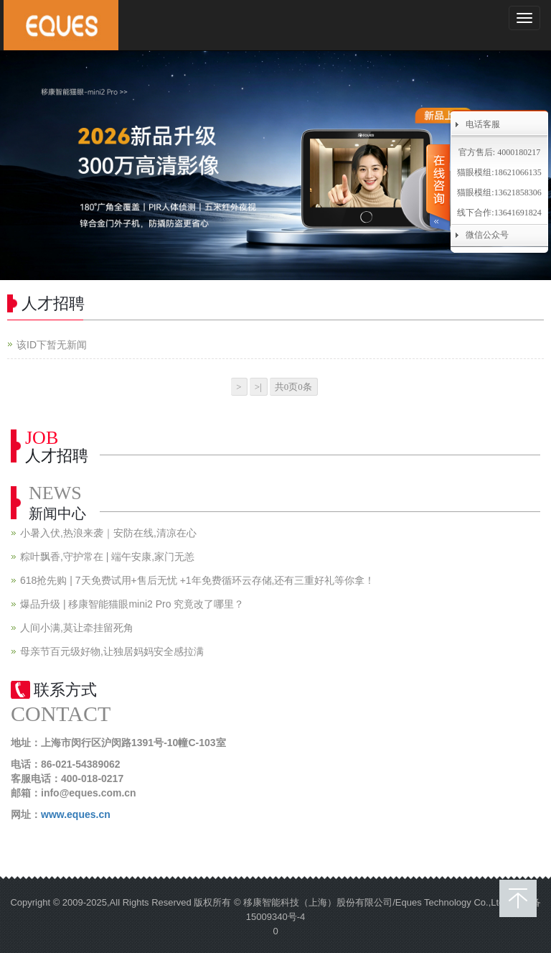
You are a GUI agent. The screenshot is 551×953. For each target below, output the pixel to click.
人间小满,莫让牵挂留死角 (76, 627)
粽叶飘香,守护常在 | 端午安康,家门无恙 (107, 556)
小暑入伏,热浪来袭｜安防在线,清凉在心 (108, 533)
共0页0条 (293, 386)
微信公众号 (487, 235)
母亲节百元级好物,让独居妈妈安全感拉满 (112, 651)
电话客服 (483, 124)
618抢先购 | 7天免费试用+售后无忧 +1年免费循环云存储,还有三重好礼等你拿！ (197, 580)
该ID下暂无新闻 (52, 344)
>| (258, 386)
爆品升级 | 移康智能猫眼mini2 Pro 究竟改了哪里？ (132, 604)
